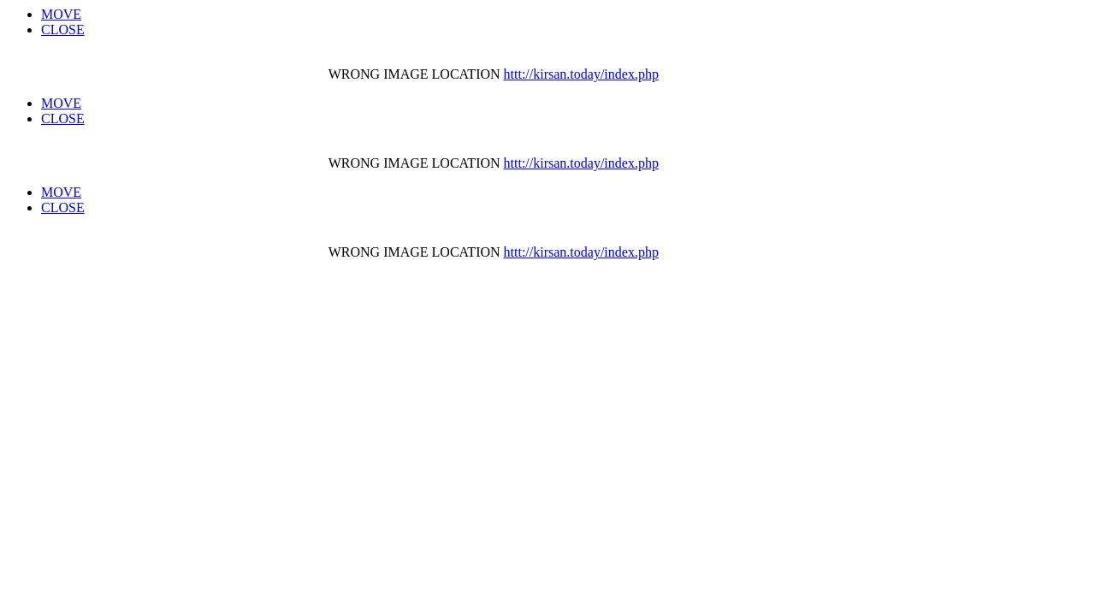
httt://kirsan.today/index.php (581, 74)
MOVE (61, 14)
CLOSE (63, 29)
